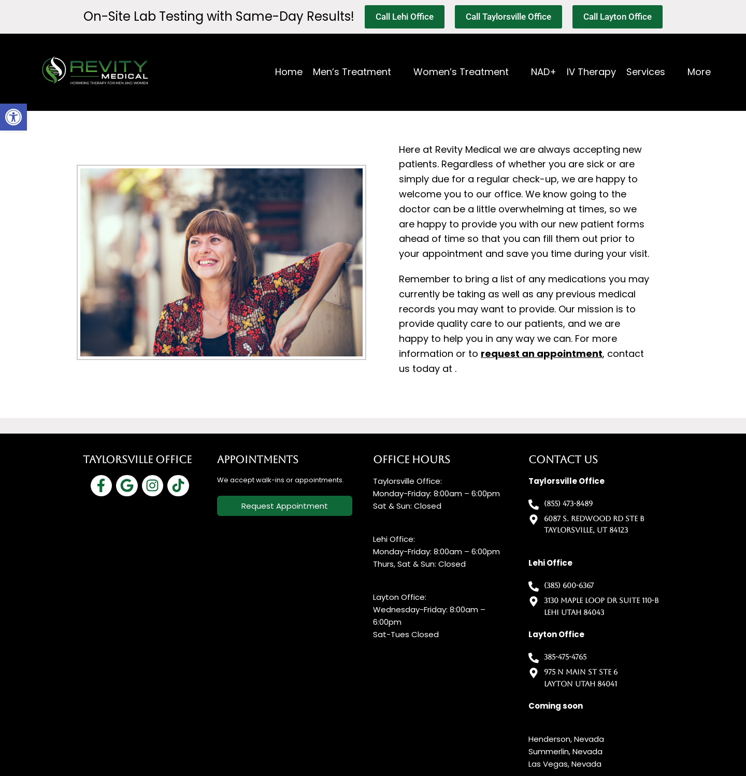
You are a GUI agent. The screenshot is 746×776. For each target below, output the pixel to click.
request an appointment (541, 353)
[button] (13, 117)
